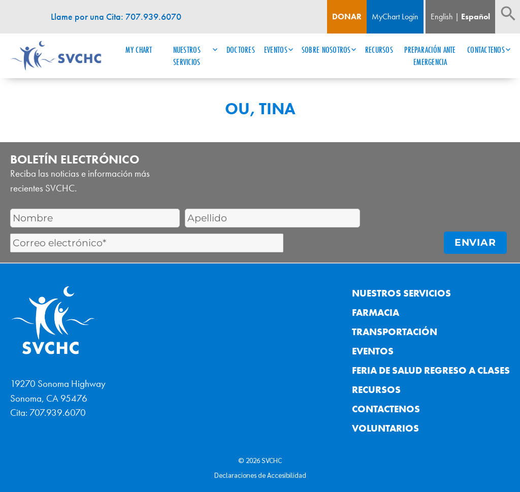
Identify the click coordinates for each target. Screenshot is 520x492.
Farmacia (375, 312)
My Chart (138, 50)
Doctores (240, 50)
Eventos (275, 50)
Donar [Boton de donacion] (347, 16)
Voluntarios (385, 428)
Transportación (394, 331)
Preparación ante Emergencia (430, 56)
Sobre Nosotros (326, 50)
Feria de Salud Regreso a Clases (431, 370)
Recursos (379, 50)
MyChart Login (395, 16)
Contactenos (486, 50)
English (442, 16)
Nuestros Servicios (187, 56)
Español (475, 16)
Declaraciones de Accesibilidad (260, 474)
